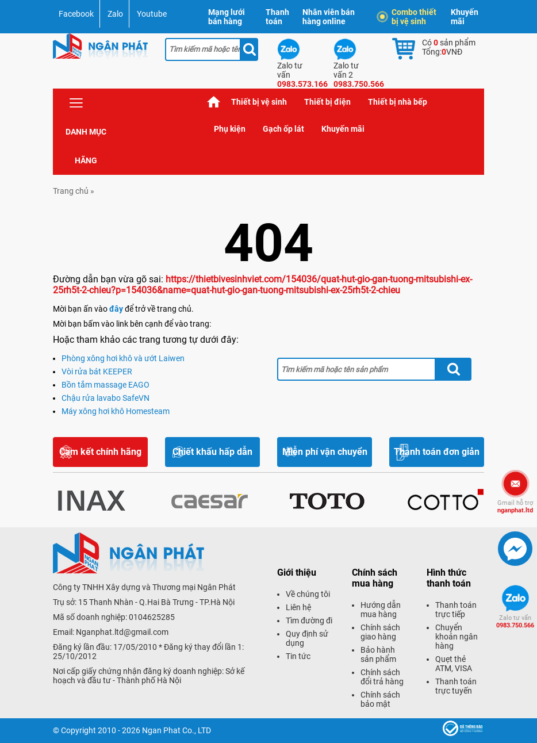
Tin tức (298, 656)
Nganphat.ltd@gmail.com (122, 632)
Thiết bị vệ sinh (259, 101)
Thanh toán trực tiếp (456, 609)
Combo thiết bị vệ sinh (408, 16)
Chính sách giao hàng (380, 632)
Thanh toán (277, 16)
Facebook (76, 13)
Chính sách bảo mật (380, 699)
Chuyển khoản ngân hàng (456, 636)
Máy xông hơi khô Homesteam (116, 411)
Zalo (115, 13)
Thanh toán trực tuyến (456, 686)
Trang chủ (214, 102)
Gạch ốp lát (283, 128)
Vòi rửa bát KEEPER (97, 371)
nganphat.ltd (515, 506)
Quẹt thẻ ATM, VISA (453, 663)
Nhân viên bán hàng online (328, 16)
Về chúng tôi (308, 594)
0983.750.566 (515, 621)
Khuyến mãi (464, 16)
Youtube (152, 13)
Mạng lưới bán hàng (226, 16)
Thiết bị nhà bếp (397, 101)
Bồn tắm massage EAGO (105, 384)
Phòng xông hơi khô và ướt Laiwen (123, 358)
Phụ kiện (230, 128)
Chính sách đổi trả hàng (382, 677)
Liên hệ (298, 607)
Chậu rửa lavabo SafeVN (105, 398)
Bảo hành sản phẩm (378, 654)
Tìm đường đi (309, 620)
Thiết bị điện (327, 101)
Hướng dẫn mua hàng (380, 609)
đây (116, 308)
